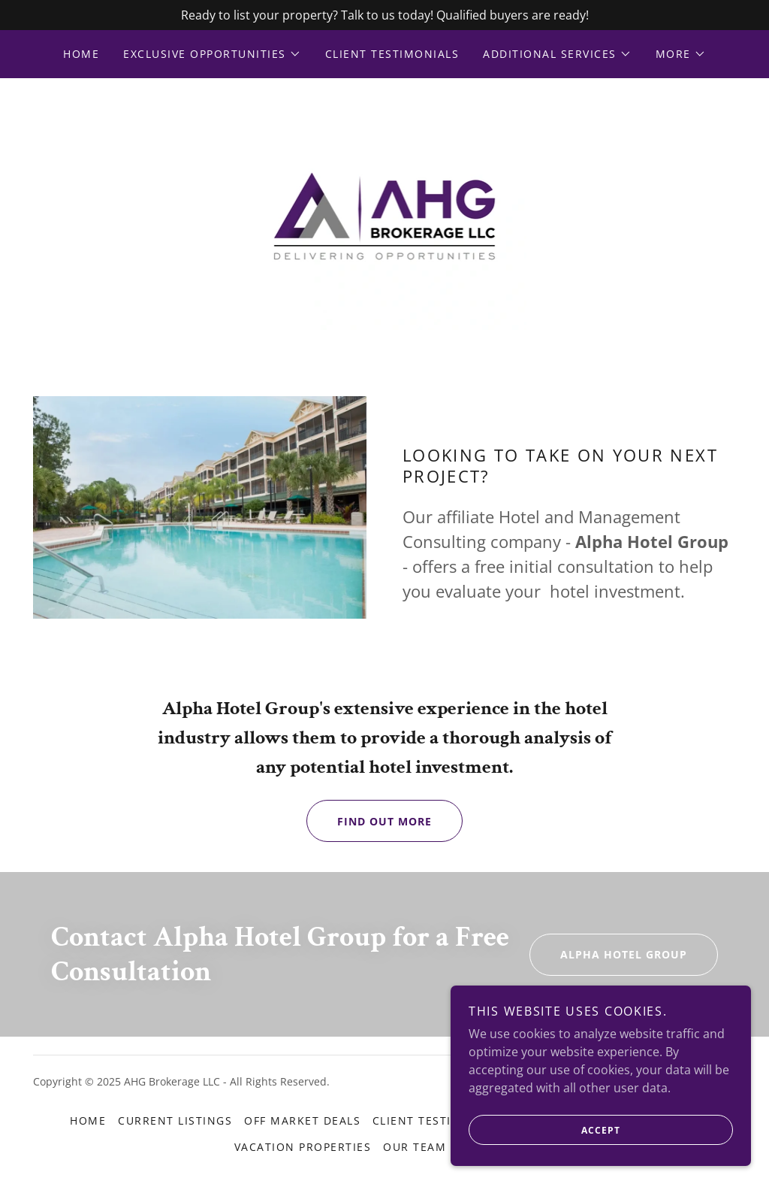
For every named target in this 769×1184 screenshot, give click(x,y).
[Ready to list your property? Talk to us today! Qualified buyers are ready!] (384, 15)
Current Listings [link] (175, 1120)
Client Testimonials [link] (392, 54)
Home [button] (88, 1120)
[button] (211, 54)
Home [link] (81, 54)
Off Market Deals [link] (302, 1120)
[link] (385, 215)
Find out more (369, 821)
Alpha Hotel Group (608, 955)
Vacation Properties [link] (302, 1147)
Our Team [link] (414, 1147)
